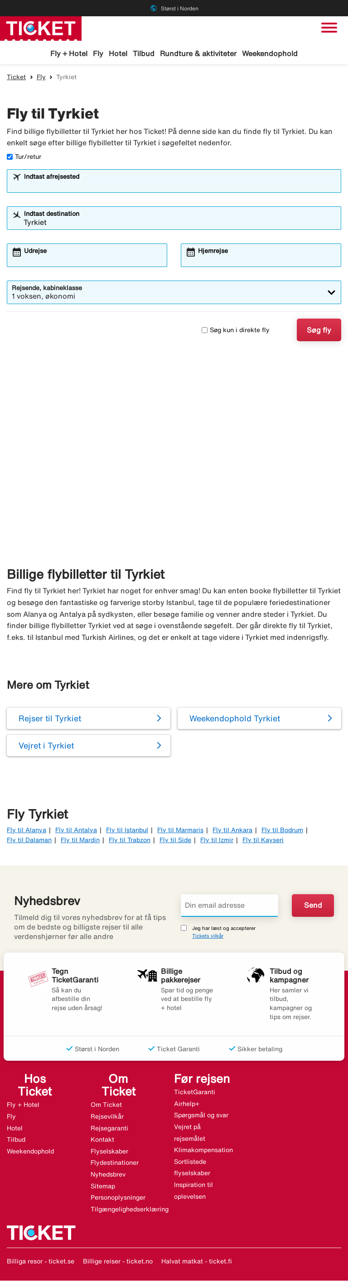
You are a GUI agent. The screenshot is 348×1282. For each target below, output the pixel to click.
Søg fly (319, 331)
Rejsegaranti (109, 1129)
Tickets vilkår (207, 936)
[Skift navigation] (329, 27)
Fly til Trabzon (129, 841)
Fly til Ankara (232, 831)
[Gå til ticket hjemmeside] (41, 27)
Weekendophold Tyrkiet (234, 719)
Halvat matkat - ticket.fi (196, 1262)
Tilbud (144, 53)
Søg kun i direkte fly (236, 331)
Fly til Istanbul (127, 831)
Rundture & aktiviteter (198, 53)
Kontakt (102, 1141)
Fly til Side (175, 841)
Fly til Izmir (216, 841)
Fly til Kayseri (263, 841)
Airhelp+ (186, 1105)
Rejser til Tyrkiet (50, 719)
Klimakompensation (203, 1151)
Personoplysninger (118, 1199)
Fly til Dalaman (29, 841)
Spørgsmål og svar (201, 1116)
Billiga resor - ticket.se (40, 1262)
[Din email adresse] (229, 906)
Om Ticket (106, 1106)
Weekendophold (270, 53)
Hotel (118, 53)
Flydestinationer (115, 1164)
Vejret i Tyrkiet (46, 746)
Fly (98, 53)
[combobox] (180, 186)
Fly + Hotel (68, 53)
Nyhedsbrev (108, 1175)
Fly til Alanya (26, 831)
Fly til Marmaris (180, 831)
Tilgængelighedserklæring (130, 1210)
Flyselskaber (109, 1152)
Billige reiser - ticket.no (118, 1262)
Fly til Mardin (80, 841)
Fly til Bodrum (282, 831)
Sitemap (103, 1187)
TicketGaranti (194, 1093)
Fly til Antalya (76, 831)
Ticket (16, 78)
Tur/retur (24, 158)
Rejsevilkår (107, 1118)
